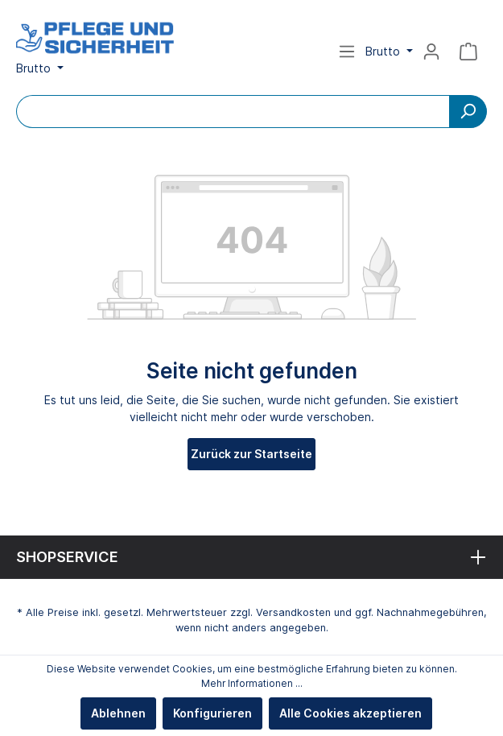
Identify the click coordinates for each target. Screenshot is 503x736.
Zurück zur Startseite (251, 454)
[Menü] (346, 51)
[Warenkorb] (468, 51)
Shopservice (67, 556)
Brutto (35, 68)
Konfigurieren (212, 713)
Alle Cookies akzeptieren (350, 713)
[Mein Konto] (431, 51)
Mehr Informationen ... (252, 683)
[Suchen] (468, 111)
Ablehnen (118, 713)
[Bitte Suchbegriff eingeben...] (233, 111)
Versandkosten (293, 612)
